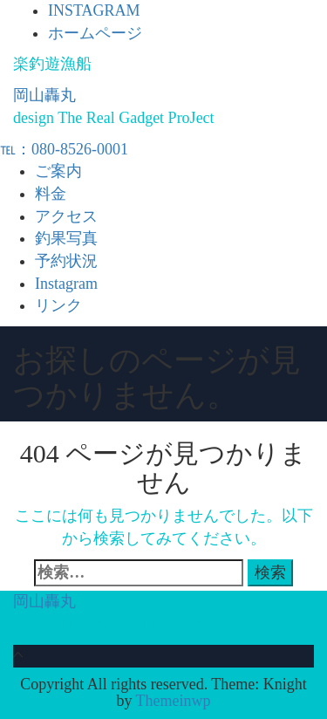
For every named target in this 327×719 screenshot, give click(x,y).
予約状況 (66, 261)
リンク (58, 305)
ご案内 (58, 171)
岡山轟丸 (44, 95)
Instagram (66, 283)
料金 (50, 193)
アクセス (66, 216)
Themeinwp (173, 700)
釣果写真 (66, 238)
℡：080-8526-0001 (64, 149)
